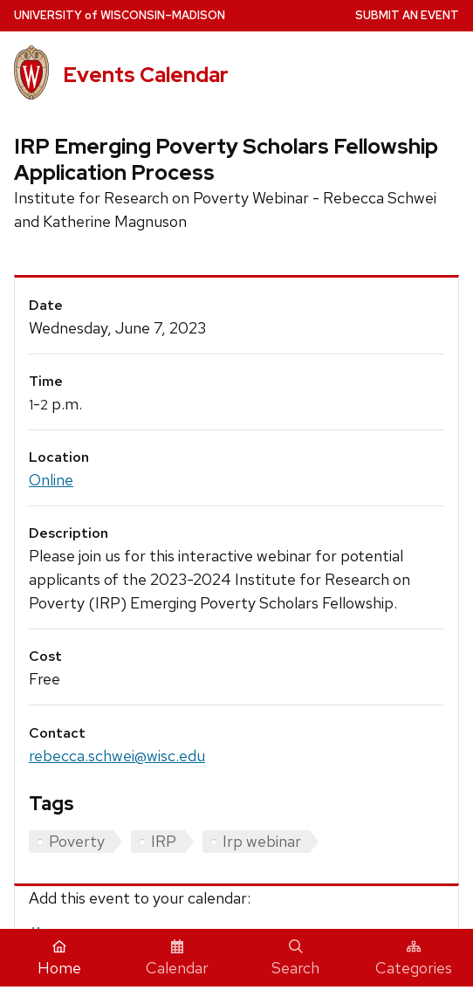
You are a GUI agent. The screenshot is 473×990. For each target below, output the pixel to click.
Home (59, 958)
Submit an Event (407, 15)
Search (295, 958)
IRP (163, 841)
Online (51, 480)
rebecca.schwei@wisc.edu (117, 756)
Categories (413, 958)
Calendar (177, 958)
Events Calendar (146, 74)
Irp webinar (262, 841)
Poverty (77, 841)
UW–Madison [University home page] (119, 15)
